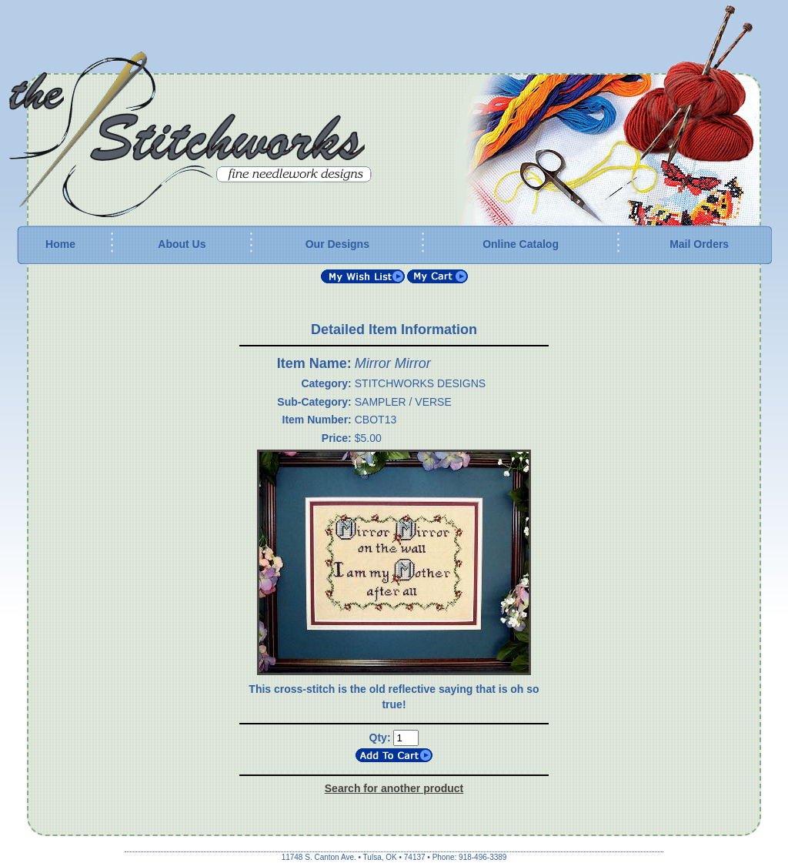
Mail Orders (699, 244)
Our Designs (337, 244)
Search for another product (394, 788)
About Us (181, 244)
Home (60, 244)
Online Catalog (520, 244)
